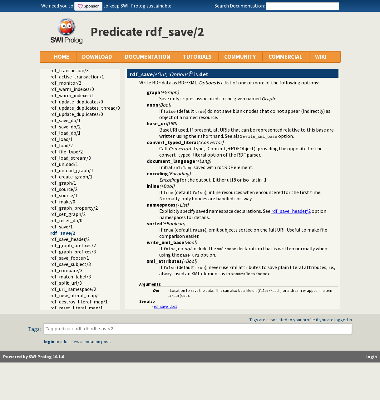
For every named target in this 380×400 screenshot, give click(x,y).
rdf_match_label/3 (70, 276)
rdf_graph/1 (63, 183)
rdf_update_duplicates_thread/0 (85, 108)
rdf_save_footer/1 (69, 258)
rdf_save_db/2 (65, 126)
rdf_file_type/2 (66, 151)
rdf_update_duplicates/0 (76, 101)
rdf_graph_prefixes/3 (73, 251)
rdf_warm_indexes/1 (72, 95)
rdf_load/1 (61, 139)
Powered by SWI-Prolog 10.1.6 (33, 356)
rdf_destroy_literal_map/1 (79, 301)
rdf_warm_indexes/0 (72, 89)
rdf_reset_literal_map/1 (76, 308)
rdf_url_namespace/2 (73, 289)
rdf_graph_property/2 (74, 208)
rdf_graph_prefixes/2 (73, 245)
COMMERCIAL (285, 56)
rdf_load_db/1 (65, 133)
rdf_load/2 (61, 145)
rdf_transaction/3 (69, 70)
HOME (61, 56)
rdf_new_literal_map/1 (75, 295)
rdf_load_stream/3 (70, 158)
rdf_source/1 (63, 195)
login (49, 341)
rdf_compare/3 (66, 270)
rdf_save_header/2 (70, 239)
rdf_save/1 (61, 226)
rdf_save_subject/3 (70, 264)
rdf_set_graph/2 (68, 214)
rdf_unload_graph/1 (71, 170)
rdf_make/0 (62, 201)
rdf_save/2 (62, 233)
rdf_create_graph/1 (71, 176)
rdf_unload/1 (64, 164)
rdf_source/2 (63, 189)
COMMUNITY (240, 56)
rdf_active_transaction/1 (77, 76)
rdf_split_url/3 (66, 283)
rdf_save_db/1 (65, 120)
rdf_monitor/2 (65, 83)
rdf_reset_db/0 (66, 220)
